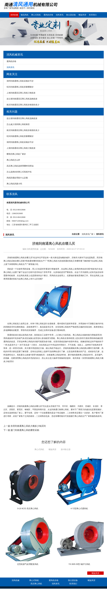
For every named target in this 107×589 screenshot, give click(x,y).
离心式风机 (36, 15)
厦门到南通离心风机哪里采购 (25, 430)
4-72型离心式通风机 (79, 509)
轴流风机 (24, 15)
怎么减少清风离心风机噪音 (18, 124)
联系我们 (93, 15)
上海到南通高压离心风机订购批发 (21, 93)
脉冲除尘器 (65, 449)
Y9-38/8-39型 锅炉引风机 (79, 564)
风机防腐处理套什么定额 (17, 178)
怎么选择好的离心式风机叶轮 (19, 172)
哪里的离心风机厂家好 (16, 154)
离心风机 (99, 261)
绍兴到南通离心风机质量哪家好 (20, 87)
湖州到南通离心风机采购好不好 (20, 81)
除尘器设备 (71, 15)
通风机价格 (48, 15)
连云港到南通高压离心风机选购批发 (22, 99)
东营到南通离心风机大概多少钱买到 (28, 426)
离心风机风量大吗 (14, 184)
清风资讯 (59, 15)
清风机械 (14, 15)
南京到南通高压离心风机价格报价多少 (23, 105)
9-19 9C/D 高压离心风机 (27, 509)
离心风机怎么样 (13, 160)
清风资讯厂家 (87, 234)
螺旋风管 (82, 15)
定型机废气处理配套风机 (27, 564)
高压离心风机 (36, 584)
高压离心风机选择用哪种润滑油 (20, 166)
